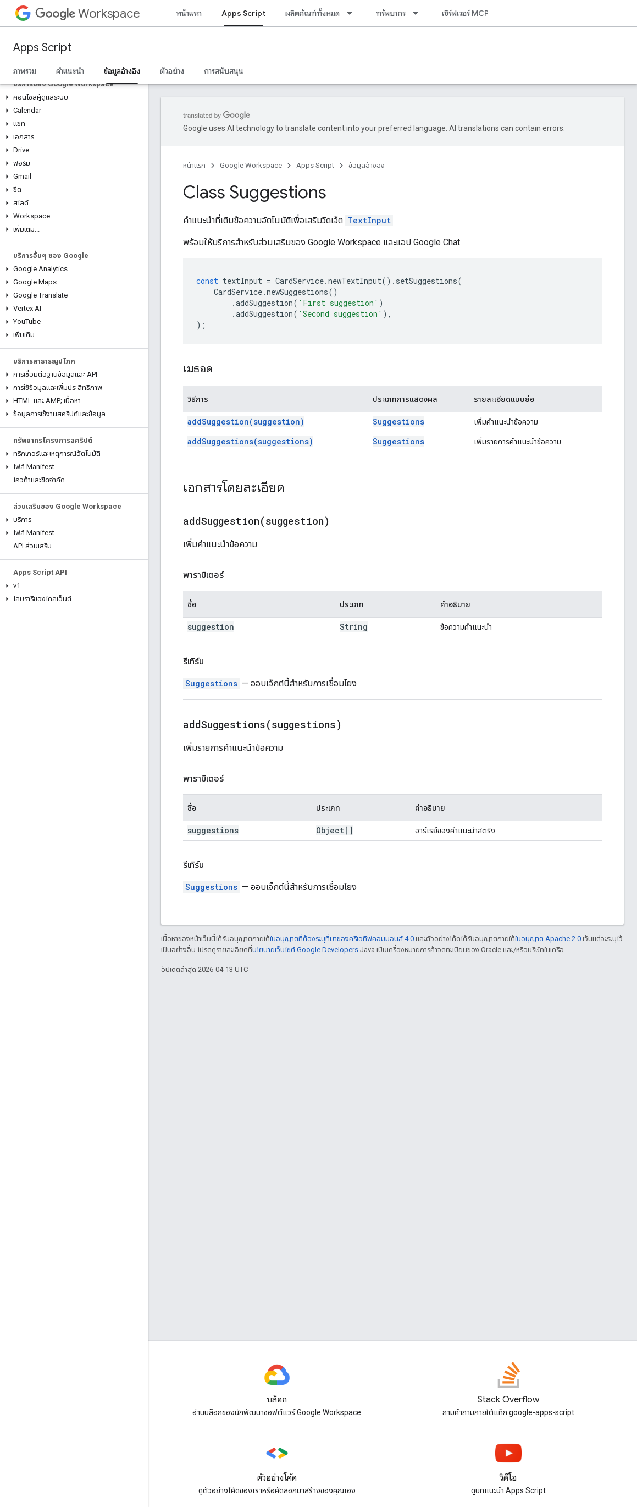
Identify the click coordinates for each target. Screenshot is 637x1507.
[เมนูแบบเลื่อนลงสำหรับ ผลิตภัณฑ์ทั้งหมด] (353, 13)
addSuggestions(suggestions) (250, 441)
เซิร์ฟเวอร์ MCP (465, 13)
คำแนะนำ (70, 71)
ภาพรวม (24, 71)
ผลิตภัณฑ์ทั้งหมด (312, 13)
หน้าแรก (189, 13)
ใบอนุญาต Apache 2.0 (548, 938)
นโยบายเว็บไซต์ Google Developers (305, 949)
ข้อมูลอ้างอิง (366, 165)
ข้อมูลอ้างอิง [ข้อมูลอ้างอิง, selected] (122, 71)
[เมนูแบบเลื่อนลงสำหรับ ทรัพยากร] (419, 13)
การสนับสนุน (223, 71)
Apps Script (42, 47)
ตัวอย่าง (172, 71)
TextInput (369, 220)
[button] (71, 97)
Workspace (87, 13)
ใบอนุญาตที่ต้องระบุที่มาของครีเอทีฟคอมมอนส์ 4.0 (342, 938)
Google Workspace (251, 165)
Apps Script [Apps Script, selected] (243, 13)
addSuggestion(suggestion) (245, 421)
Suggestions (398, 421)
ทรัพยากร (391, 13)
